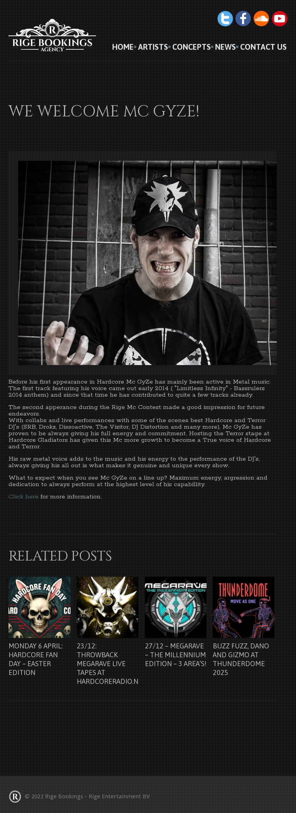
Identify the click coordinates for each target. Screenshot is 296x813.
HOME (123, 47)
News (225, 47)
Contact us (263, 47)
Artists (153, 47)
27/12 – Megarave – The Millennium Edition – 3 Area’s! (175, 655)
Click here (23, 497)
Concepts (191, 47)
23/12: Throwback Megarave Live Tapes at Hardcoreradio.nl (109, 663)
